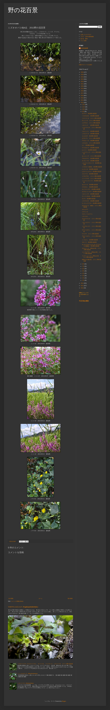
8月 (83, 264)
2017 (82, 93)
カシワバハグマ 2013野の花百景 (91, 189)
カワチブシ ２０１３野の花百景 (91, 138)
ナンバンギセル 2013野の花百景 (91, 196)
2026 (82, 72)
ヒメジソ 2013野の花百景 (89, 150)
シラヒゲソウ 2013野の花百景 (90, 133)
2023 (82, 79)
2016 (82, 95)
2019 (82, 88)
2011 (82, 285)
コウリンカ (85, 211)
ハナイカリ (85, 216)
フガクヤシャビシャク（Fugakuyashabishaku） (23, 607)
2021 (82, 84)
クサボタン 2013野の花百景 (90, 187)
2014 (82, 100)
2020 (82, 86)
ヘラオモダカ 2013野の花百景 (90, 116)
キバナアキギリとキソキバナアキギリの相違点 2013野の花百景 (91, 245)
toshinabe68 (84, 48)
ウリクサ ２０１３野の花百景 (90, 233)
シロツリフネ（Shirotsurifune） (26, 683)
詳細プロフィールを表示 (85, 64)
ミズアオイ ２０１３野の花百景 (91, 123)
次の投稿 (10, 598)
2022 (82, 81)
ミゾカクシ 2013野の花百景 (90, 240)
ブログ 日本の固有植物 (87, 36)
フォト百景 (83, 40)
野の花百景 (23, 10)
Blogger (64, 701)
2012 (82, 283)
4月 (83, 273)
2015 (82, 98)
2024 (82, 77)
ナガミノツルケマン (87, 214)
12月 (83, 104)
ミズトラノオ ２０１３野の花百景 (91, 118)
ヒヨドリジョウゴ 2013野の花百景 (91, 171)
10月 (83, 109)
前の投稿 (70, 598)
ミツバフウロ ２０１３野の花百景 (91, 178)
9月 (83, 111)
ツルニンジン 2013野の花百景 (90, 131)
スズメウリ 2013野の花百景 (90, 174)
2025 (82, 74)
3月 (83, 275)
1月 (83, 280)
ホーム (40, 598)
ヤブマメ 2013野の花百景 (89, 113)
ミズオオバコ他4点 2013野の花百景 (92, 167)
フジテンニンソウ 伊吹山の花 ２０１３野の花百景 (91, 256)
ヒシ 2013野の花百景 (88, 145)
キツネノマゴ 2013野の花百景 (90, 160)
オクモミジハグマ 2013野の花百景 (91, 191)
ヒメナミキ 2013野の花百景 (90, 169)
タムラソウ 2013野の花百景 (90, 184)
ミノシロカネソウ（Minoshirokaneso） (28, 673)
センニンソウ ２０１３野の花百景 (91, 156)
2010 (82, 288)
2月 (83, 278)
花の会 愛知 (84, 38)
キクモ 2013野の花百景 (88, 198)
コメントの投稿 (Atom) (17, 601)
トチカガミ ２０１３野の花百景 (91, 143)
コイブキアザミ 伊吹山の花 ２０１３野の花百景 (91, 252)
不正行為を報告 (84, 301)
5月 (83, 271)
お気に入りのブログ (85, 34)
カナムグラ (85, 209)
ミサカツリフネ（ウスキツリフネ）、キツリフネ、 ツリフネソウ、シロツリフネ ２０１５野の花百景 (45, 664)
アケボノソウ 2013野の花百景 (90, 140)
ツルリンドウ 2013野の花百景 (90, 194)
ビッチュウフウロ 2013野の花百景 (91, 203)
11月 (83, 107)
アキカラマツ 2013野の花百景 (90, 158)
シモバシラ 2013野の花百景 (90, 125)
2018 (82, 91)
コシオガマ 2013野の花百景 (90, 136)
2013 (82, 102)
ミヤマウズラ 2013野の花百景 (90, 201)
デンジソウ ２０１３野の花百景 (91, 120)
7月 (83, 266)
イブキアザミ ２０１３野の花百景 (91, 176)
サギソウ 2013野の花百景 (89, 242)
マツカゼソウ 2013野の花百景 (90, 147)
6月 (83, 268)
